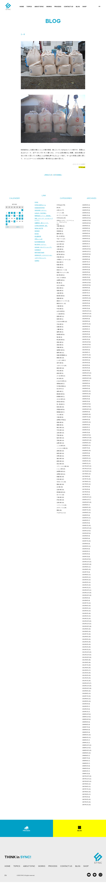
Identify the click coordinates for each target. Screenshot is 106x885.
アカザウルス (60, 512)
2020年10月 (85, 378)
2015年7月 (85, 541)
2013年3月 (85, 613)
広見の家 (59, 479)
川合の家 (59, 324)
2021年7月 (85, 355)
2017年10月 (85, 471)
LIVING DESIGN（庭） (41, 225)
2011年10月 (85, 657)
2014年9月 (85, 566)
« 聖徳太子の (48, 174)
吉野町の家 (60, 474)
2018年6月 (85, 450)
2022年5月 (85, 329)
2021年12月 (85, 342)
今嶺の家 (59, 417)
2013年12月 (85, 590)
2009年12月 (85, 714)
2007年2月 (85, 802)
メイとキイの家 (61, 448)
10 (9, 215)
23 (6, 221)
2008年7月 (85, 758)
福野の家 (59, 332)
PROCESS (57, 6)
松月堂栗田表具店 (40, 242)
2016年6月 (85, 512)
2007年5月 (85, 794)
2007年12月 (85, 776)
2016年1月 (85, 525)
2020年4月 (85, 393)
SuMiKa (37, 261)
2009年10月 (85, 719)
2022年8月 (85, 321)
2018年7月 (85, 448)
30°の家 (59, 378)
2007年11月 (85, 778)
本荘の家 (59, 370)
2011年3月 (85, 675)
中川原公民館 (60, 386)
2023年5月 (85, 298)
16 (6, 218)
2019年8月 (85, 414)
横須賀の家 (60, 394)
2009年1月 (85, 742)
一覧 (53, 174)
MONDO (37, 231)
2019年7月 (85, 417)
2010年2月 (85, 709)
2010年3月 (85, 706)
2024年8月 (85, 259)
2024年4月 (85, 269)
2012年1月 (85, 649)
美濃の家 (59, 298)
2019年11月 (85, 406)
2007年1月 (85, 804)
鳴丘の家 (59, 427)
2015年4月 (85, 548)
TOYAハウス (60, 481)
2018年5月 (85, 453)
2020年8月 (85, 383)
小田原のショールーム (63, 259)
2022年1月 (85, 339)
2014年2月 (85, 585)
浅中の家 (59, 363)
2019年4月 (85, 424)
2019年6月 (85, 419)
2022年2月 (85, 337)
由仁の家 (59, 228)
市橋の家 (59, 347)
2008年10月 (85, 750)
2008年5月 (85, 763)
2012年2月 (85, 647)
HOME (22, 6)
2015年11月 (85, 530)
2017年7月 (85, 479)
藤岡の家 (59, 233)
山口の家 (59, 244)
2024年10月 (85, 254)
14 (19, 215)
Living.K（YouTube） (41, 213)
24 (9, 221)
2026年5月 (85, 205)
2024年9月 (85, 256)
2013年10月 (85, 595)
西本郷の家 (60, 492)
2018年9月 (85, 442)
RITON (37, 234)
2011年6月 (85, 667)
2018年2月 (85, 461)
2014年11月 (85, 561)
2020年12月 (85, 373)
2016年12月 (85, 497)
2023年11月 (85, 282)
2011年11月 (85, 654)
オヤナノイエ (60, 507)
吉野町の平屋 (60, 419)
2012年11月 (85, 623)
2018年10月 (85, 440)
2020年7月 (85, 386)
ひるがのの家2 (60, 321)
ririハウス (59, 494)
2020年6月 (85, 388)
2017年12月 (85, 466)
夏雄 (58, 510)
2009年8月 (85, 724)
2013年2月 (85, 616)
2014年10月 (85, 564)
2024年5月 (85, 267)
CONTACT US (68, 6)
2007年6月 (85, 791)
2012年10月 (85, 626)
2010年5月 (85, 701)
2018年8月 (85, 445)
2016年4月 (85, 517)
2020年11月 (85, 375)
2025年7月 (85, 231)
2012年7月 (85, 634)
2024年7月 (85, 262)
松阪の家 (59, 264)
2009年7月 (85, 727)
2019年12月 (85, 404)
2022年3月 (85, 334)
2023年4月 (85, 300)
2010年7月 (85, 696)
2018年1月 (85, 463)
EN (99, 6)
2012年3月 (85, 644)
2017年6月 (85, 481)
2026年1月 (85, 215)
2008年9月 (85, 753)
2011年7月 (85, 665)
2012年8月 (85, 631)
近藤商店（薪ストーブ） (42, 223)
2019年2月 (85, 429)
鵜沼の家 (59, 368)
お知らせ (59, 210)
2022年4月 (85, 331)
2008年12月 (85, 745)
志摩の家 (59, 443)
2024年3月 (85, 272)
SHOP (84, 6)
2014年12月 (85, 559)
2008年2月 (85, 771)
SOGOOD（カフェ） (41, 210)
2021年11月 (85, 344)
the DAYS (59, 388)
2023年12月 (85, 280)
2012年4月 (85, 641)
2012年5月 (85, 639)
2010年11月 (85, 685)
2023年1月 (85, 308)
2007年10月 (85, 781)
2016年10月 (85, 502)
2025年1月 (85, 246)
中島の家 (59, 267)
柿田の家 (59, 453)
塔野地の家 (60, 383)
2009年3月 (85, 737)
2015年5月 (85, 546)
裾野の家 (59, 352)
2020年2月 (85, 398)
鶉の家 (58, 337)
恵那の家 (59, 316)
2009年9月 (85, 722)
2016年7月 (85, 510)
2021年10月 (85, 347)
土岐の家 (59, 293)
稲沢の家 (59, 438)
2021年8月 (85, 352)
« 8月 (7, 227)
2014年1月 (85, 587)
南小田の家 (60, 275)
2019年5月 (85, 422)
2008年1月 (85, 773)
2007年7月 (85, 789)
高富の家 (59, 342)
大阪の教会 (60, 226)
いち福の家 (60, 313)
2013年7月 (85, 603)
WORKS (49, 6)
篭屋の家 (59, 290)
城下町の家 (60, 254)
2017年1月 (85, 494)
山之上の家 (60, 285)
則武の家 (59, 407)
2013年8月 (85, 600)
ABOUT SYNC (39, 6)
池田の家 (59, 391)
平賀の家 (59, 435)
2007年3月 (85, 799)
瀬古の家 (59, 458)
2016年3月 (85, 520)
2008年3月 (85, 768)
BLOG (78, 6)
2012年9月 (85, 629)
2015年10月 (85, 533)
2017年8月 (85, 476)
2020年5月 (85, 391)
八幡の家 (59, 329)
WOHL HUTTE (39, 228)
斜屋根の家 (60, 396)
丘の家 (58, 487)
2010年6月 (85, 698)
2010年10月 (85, 688)
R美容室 (59, 231)
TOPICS (29, 6)
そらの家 (59, 414)
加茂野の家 (60, 471)
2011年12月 (85, 652)
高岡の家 (59, 450)
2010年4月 (85, 703)
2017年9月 (85, 474)
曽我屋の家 (60, 412)
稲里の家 (59, 319)
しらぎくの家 (60, 360)
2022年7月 (85, 324)
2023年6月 (85, 295)
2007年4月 (85, 797)
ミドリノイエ (60, 505)
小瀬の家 (59, 306)
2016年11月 (85, 499)
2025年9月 (85, 225)
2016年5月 (85, 515)
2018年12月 (85, 435)
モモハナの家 (60, 277)
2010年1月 (85, 711)
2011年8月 (85, 662)
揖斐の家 (59, 422)
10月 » (18, 227)
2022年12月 (85, 311)
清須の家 (59, 344)
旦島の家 (59, 440)
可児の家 (59, 430)
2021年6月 (85, 357)
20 (17, 218)
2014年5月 (85, 577)
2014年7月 (85, 572)
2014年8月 (85, 569)
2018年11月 (85, 437)
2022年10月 (85, 316)
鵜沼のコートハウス (62, 301)
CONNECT (38, 250)
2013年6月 (85, 605)
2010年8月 (85, 693)
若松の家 (59, 288)
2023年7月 (85, 293)
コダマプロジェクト (40, 258)
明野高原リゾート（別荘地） (43, 216)
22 (22, 218)
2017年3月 (85, 489)
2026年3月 (85, 210)
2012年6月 (85, 636)
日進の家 (59, 257)
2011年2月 (85, 678)
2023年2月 (85, 305)
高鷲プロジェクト (61, 272)
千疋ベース (60, 238)
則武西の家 (60, 334)
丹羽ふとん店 (38, 239)
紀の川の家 (60, 241)
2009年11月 (85, 716)
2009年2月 (85, 740)
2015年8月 (85, 538)
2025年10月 (85, 223)
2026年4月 (85, 207)
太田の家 (59, 432)
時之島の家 (60, 339)
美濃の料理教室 (61, 355)
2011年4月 (85, 672)
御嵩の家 (59, 357)
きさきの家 (60, 399)
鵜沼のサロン (60, 303)
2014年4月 (85, 579)
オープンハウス (61, 215)
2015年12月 (85, 528)
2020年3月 (85, 396)
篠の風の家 (60, 251)
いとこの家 (60, 469)
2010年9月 (85, 691)
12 (14, 215)
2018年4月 (85, 455)
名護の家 (59, 246)
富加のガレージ (61, 270)
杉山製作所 (38, 236)
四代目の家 (60, 401)
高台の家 (59, 463)
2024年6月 (85, 264)
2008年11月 (85, 747)
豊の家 (58, 283)
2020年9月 (85, 380)
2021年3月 (85, 365)
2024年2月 (85, 274)
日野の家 (59, 456)
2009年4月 (85, 734)
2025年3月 (85, 241)
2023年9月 (85, 287)
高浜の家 (59, 262)
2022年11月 (85, 313)
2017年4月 (85, 486)
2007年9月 (85, 784)
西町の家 (59, 484)
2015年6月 (85, 543)
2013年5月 (85, 608)
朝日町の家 (60, 295)
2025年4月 (85, 238)
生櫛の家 (59, 326)
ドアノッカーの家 (61, 466)
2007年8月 (85, 786)
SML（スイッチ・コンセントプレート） (44, 219)
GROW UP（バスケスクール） (43, 255)
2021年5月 (85, 360)
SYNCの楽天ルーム (40, 205)
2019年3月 (85, 427)
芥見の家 (59, 500)
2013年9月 (85, 598)
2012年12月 (85, 621)
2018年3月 (85, 458)
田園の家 (59, 476)
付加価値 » (59, 174)
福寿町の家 (60, 350)
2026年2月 (85, 212)
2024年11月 (85, 251)
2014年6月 (85, 574)
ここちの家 (60, 445)
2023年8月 (85, 290)
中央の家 (59, 308)
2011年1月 (85, 680)
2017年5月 (85, 484)
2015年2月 (85, 554)
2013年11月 (85, 592)
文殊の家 (59, 502)
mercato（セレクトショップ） (43, 247)
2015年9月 (85, 535)
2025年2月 (85, 243)
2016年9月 (85, 504)
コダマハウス (60, 365)
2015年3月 (85, 551)
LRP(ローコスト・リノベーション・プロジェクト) (65, 221)
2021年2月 (85, 368)
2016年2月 (85, 523)
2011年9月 (85, 660)
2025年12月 (85, 218)
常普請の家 (60, 409)
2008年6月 (85, 760)
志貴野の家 (60, 280)
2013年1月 (85, 618)
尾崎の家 (59, 425)
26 (14, 221)
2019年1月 (85, 432)
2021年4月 (85, 362)
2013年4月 (85, 610)
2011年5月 (85, 670)
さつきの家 (60, 375)
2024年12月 (85, 249)
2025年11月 (85, 220)
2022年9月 (85, 318)
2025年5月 (85, 236)
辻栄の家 (59, 489)
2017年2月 (85, 492)
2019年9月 (85, 411)
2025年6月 (85, 233)
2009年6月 (85, 729)
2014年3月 (85, 582)
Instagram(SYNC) (40, 207)
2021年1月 (85, 370)
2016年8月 (85, 507)
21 (19, 218)
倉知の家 (59, 373)
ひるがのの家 (60, 381)
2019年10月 (85, 409)
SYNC (36, 202)
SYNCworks (60, 218)
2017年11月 (85, 468)
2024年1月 (85, 277)
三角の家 (59, 497)
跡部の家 (59, 461)
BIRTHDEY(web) (39, 253)
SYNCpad (82, 167)
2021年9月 (85, 349)
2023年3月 (85, 303)
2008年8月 (85, 755)
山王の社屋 (60, 311)
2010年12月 (85, 683)
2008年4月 (85, 766)
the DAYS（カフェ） (41, 245)
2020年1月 (85, 401)
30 (6, 224)
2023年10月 (85, 285)
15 (22, 215)
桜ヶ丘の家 (60, 236)
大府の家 (59, 249)
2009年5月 (85, 732)
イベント (59, 212)
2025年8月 (85, 228)
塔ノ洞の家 (60, 404)
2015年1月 (85, 556)
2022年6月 (85, 326)
